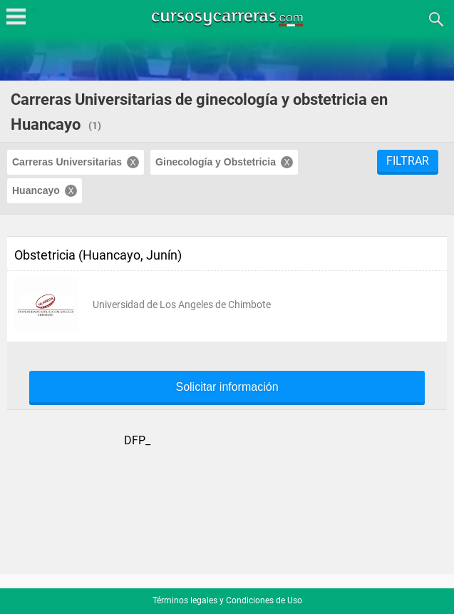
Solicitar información (226, 387)
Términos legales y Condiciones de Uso (227, 600)
